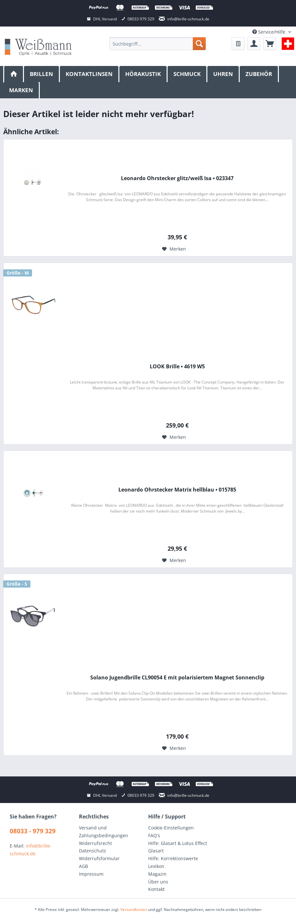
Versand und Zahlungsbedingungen (103, 832)
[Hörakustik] (143, 74)
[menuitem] (157, 43)
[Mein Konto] (253, 43)
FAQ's (154, 835)
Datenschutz (92, 851)
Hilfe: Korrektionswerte (173, 858)
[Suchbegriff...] (157, 43)
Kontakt (156, 889)
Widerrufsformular (99, 858)
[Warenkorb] (269, 43)
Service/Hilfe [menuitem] (269, 32)
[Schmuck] (187, 74)
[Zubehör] (259, 74)
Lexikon (156, 866)
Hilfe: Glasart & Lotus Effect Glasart (177, 847)
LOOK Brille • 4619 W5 (177, 366)
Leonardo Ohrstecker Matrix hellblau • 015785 (177, 489)
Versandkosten (133, 909)
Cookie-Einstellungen (171, 828)
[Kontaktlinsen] (89, 74)
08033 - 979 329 (33, 831)
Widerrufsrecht (95, 843)
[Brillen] (42, 74)
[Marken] (21, 90)
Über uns (158, 882)
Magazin (157, 874)
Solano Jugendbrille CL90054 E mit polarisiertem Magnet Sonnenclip (177, 677)
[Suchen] (199, 43)
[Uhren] (223, 74)
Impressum (91, 874)
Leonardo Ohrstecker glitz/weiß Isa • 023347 (177, 178)
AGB (83, 866)
